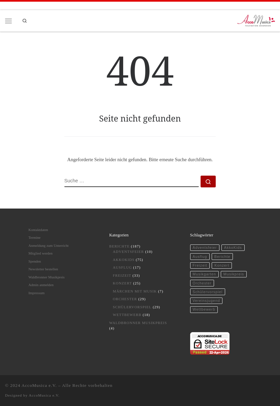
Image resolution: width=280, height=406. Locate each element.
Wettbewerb (127, 315)
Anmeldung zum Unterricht (49, 245)
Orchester (125, 299)
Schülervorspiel (132, 307)
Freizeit (122, 275)
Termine (35, 237)
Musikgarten (204, 274)
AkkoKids (123, 260)
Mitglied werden (41, 253)
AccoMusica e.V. (39, 385)
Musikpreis (233, 274)
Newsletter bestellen (43, 269)
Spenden (35, 261)
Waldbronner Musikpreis (47, 277)
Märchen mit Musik (135, 291)
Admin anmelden (41, 285)
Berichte (119, 246)
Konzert (122, 283)
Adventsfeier (128, 252)
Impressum (37, 293)
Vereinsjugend (206, 301)
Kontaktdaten (38, 230)
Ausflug (122, 267)
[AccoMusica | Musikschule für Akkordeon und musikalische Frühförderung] (256, 20)
